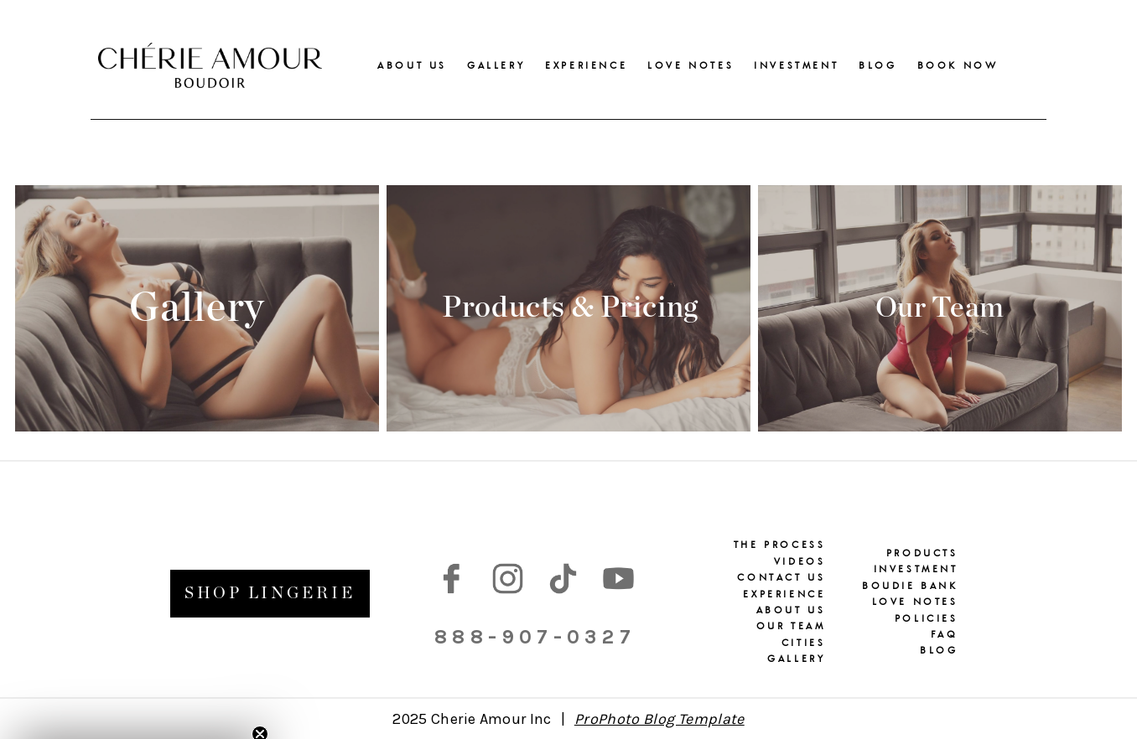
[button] (136, 718)
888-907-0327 (535, 637)
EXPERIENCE (586, 65)
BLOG (877, 65)
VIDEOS (800, 561)
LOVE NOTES (690, 65)
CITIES (803, 643)
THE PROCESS (780, 544)
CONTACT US (781, 577)
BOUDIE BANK (910, 586)
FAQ (944, 634)
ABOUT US (412, 65)
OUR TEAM (791, 626)
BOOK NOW (958, 65)
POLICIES (926, 618)
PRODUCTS (922, 553)
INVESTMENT (796, 65)
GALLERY (496, 65)
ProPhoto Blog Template (659, 719)
